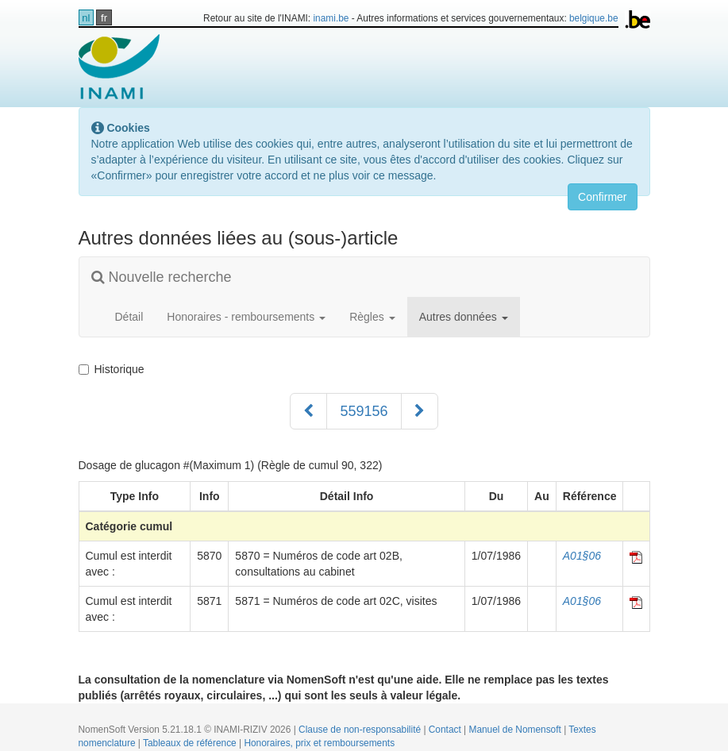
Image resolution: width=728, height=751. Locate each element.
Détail (129, 316)
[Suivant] (419, 411)
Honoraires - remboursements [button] (246, 316)
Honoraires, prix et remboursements (319, 743)
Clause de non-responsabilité (361, 729)
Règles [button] (372, 316)
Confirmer (602, 197)
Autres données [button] (463, 316)
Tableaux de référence (191, 743)
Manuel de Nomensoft (516, 729)
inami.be (331, 18)
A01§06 (582, 555)
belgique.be (593, 18)
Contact (446, 729)
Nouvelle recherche (161, 277)
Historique (111, 369)
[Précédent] (308, 411)
